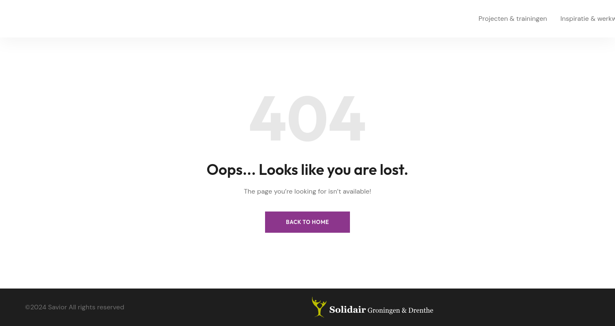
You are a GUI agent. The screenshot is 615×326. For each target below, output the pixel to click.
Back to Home (307, 222)
